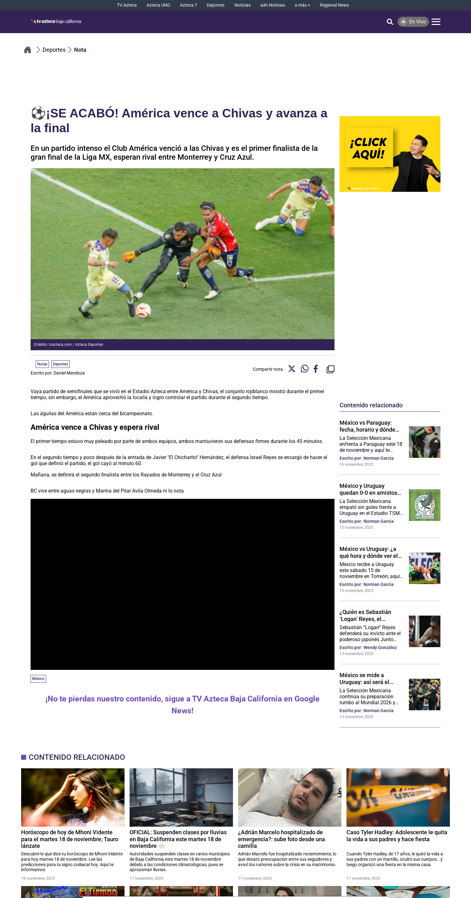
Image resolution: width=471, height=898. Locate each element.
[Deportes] (215, 5)
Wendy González (380, 647)
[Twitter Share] (292, 369)
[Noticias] (242, 5)
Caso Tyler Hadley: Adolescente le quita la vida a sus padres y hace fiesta (396, 835)
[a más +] (302, 5)
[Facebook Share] (318, 369)
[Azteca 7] (188, 5)
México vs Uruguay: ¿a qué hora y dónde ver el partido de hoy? (369, 552)
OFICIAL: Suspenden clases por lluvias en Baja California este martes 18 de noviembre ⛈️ (178, 839)
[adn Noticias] (273, 5)
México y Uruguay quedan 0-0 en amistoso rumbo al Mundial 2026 (370, 489)
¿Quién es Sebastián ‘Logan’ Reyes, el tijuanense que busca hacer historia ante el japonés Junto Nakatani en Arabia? (370, 615)
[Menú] (436, 22)
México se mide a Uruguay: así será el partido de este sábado (368, 678)
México (38, 678)
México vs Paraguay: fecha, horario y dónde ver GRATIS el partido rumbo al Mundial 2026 (369, 426)
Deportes (60, 364)
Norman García (378, 458)
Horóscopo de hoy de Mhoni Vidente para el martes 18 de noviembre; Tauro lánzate (69, 839)
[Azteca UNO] (158, 5)
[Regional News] (334, 5)
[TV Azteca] (126, 5)
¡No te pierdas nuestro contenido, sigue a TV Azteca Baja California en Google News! (182, 704)
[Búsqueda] (390, 22)
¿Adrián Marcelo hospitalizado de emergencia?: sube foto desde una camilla (281, 839)
